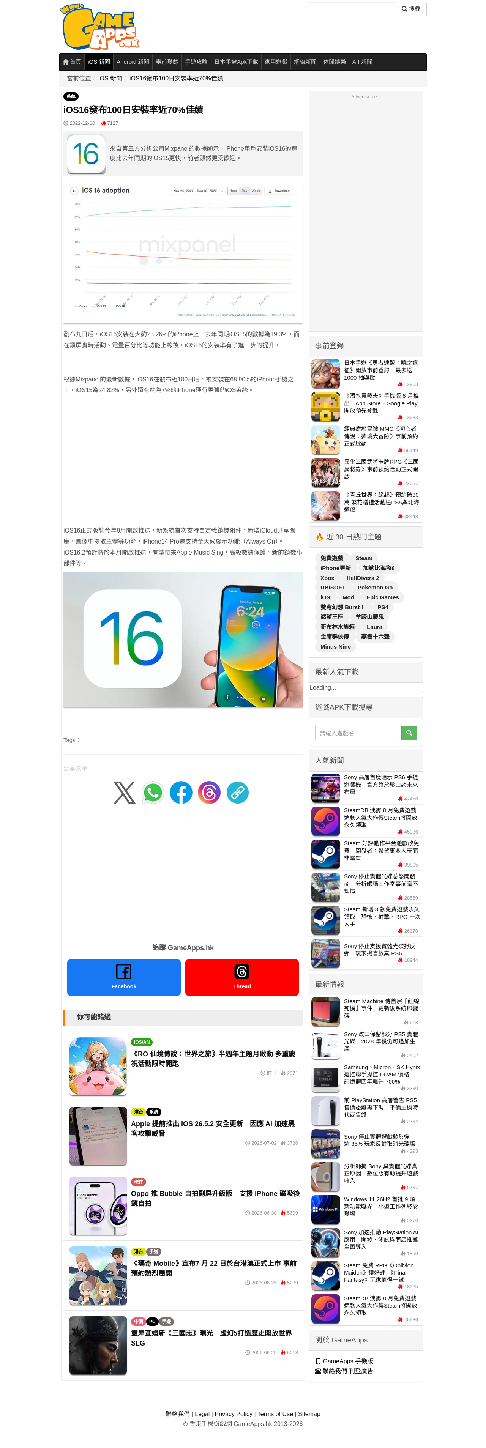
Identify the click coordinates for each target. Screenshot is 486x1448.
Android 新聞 (133, 61)
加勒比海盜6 (378, 568)
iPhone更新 (336, 568)
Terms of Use (275, 1414)
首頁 (72, 61)
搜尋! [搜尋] (412, 9)
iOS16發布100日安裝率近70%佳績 (176, 78)
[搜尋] (352, 9)
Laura (374, 627)
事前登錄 (167, 61)
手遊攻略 (196, 61)
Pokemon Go (375, 587)
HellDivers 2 (363, 578)
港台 (138, 1112)
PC (152, 1321)
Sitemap (309, 1414)
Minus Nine (335, 646)
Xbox (328, 578)
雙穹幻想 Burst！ (343, 607)
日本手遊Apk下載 (236, 61)
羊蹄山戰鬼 (369, 617)
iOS (326, 597)
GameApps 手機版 (344, 1361)
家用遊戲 (276, 61)
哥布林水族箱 (338, 627)
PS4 (383, 607)
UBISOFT (333, 587)
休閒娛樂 (334, 61)
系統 (71, 96)
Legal (202, 1414)
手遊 (153, 1251)
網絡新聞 (305, 61)
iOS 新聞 (99, 61)
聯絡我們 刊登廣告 (344, 1371)
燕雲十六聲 (375, 636)
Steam (363, 558)
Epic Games (382, 597)
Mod (349, 597)
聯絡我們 (178, 1414)
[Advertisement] (183, 455)
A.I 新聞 (362, 61)
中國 (138, 1321)
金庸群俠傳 (335, 636)
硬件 (138, 1182)
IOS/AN (142, 1042)
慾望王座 (332, 617)
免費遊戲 (332, 558)
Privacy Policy (233, 1414)
